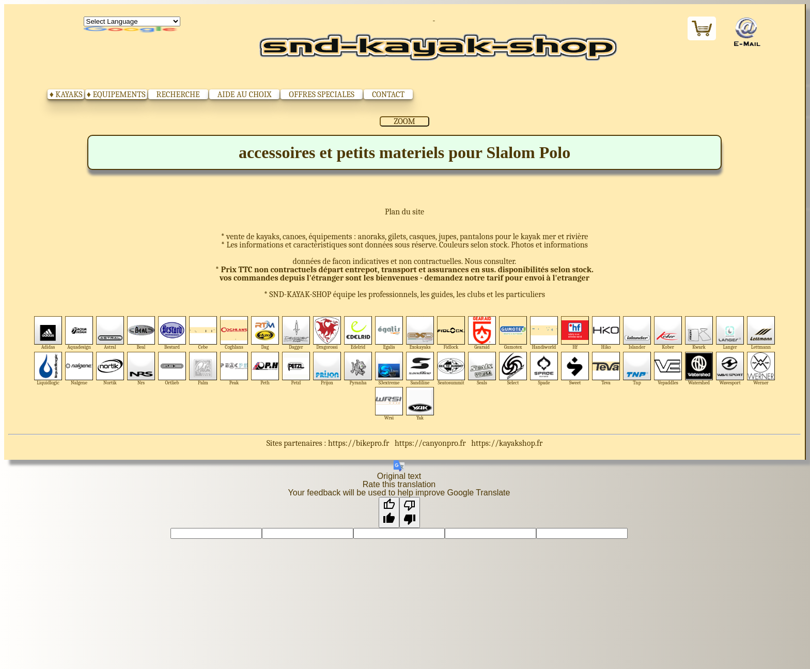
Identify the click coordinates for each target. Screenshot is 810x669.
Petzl (296, 368)
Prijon (327, 368)
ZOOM (404, 121)
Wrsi (389, 404)
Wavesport (730, 368)
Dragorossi (327, 333)
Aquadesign (79, 333)
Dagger (296, 333)
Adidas (48, 333)
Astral (110, 333)
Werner (761, 368)
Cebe (203, 333)
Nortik (110, 368)
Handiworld (544, 333)
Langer (730, 333)
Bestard (172, 333)
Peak (234, 368)
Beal (141, 333)
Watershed (699, 368)
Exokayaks (420, 333)
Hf (575, 333)
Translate (132, 30)
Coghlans (234, 333)
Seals (482, 368)
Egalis (389, 333)
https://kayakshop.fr (506, 443)
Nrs (141, 368)
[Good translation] (389, 512)
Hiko (606, 333)
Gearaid (482, 333)
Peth (265, 368)
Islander (637, 333)
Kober (668, 333)
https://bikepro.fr (358, 443)
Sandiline (420, 368)
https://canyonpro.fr (430, 443)
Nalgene (79, 368)
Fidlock (451, 333)
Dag (265, 333)
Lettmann (761, 333)
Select (513, 368)
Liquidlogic (48, 368)
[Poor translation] (409, 512)
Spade (544, 368)
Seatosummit (451, 368)
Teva (606, 368)
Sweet (575, 368)
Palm (203, 368)
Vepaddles (668, 368)
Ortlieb (172, 368)
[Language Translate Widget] (132, 21)
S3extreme (389, 368)
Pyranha (358, 368)
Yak (420, 404)
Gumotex (513, 333)
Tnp (637, 368)
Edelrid (358, 333)
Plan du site (404, 212)
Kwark (699, 333)
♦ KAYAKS (66, 94)
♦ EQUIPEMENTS (116, 94)
